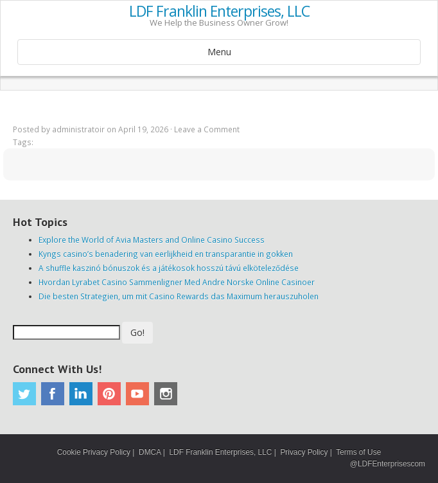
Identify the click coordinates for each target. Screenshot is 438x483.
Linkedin (80, 393)
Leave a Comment (207, 129)
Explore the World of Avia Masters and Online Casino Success (152, 239)
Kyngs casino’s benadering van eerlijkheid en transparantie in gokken (166, 254)
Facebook (52, 393)
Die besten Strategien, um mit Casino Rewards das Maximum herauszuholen (179, 296)
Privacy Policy (304, 452)
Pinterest (109, 393)
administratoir (78, 129)
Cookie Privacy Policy (93, 452)
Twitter (24, 393)
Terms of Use (358, 452)
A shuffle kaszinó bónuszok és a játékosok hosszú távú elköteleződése (169, 268)
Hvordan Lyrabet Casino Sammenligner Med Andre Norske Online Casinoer (177, 282)
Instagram (165, 393)
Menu (219, 52)
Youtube (137, 393)
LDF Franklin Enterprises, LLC (219, 11)
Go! (137, 332)
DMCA (150, 452)
